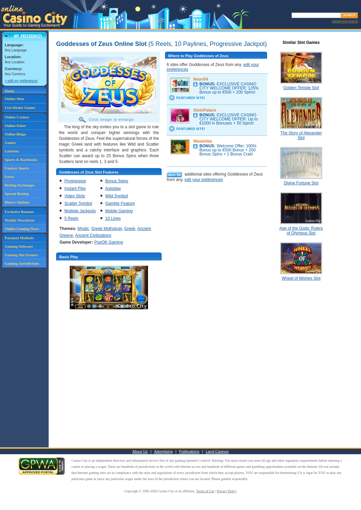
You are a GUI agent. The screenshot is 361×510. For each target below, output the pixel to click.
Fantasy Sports (17, 168)
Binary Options (17, 202)
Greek (129, 228)
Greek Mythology (106, 228)
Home (9, 91)
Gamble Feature (120, 203)
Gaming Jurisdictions (22, 263)
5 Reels (71, 218)
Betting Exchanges (19, 185)
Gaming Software (19, 246)
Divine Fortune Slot (301, 183)
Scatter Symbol (78, 203)
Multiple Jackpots (80, 211)
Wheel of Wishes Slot (301, 278)
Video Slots (74, 196)
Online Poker (15, 126)
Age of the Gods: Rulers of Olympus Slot (301, 230)
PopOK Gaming (108, 242)
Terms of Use (205, 491)
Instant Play (75, 188)
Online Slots (14, 99)
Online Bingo (15, 134)
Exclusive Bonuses (19, 212)
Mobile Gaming (119, 211)
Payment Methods (19, 238)
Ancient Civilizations (93, 235)
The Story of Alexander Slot (301, 135)
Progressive (75, 181)
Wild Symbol (116, 196)
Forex (9, 177)
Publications (189, 451)
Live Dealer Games (20, 107)
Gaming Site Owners (21, 255)
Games (10, 143)
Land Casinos (217, 451)
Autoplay (113, 188)
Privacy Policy (227, 491)
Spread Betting (17, 194)
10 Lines (112, 218)
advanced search (345, 21)
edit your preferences (203, 179)
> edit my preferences (21, 81)
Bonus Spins (116, 181)
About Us (140, 451)
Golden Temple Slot (301, 87)
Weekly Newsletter (20, 220)
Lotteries (12, 151)
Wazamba (202, 141)
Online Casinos (17, 117)
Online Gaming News (22, 229)
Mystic (83, 228)
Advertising (163, 451)
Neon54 (200, 79)
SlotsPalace (204, 110)
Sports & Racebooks (21, 160)
